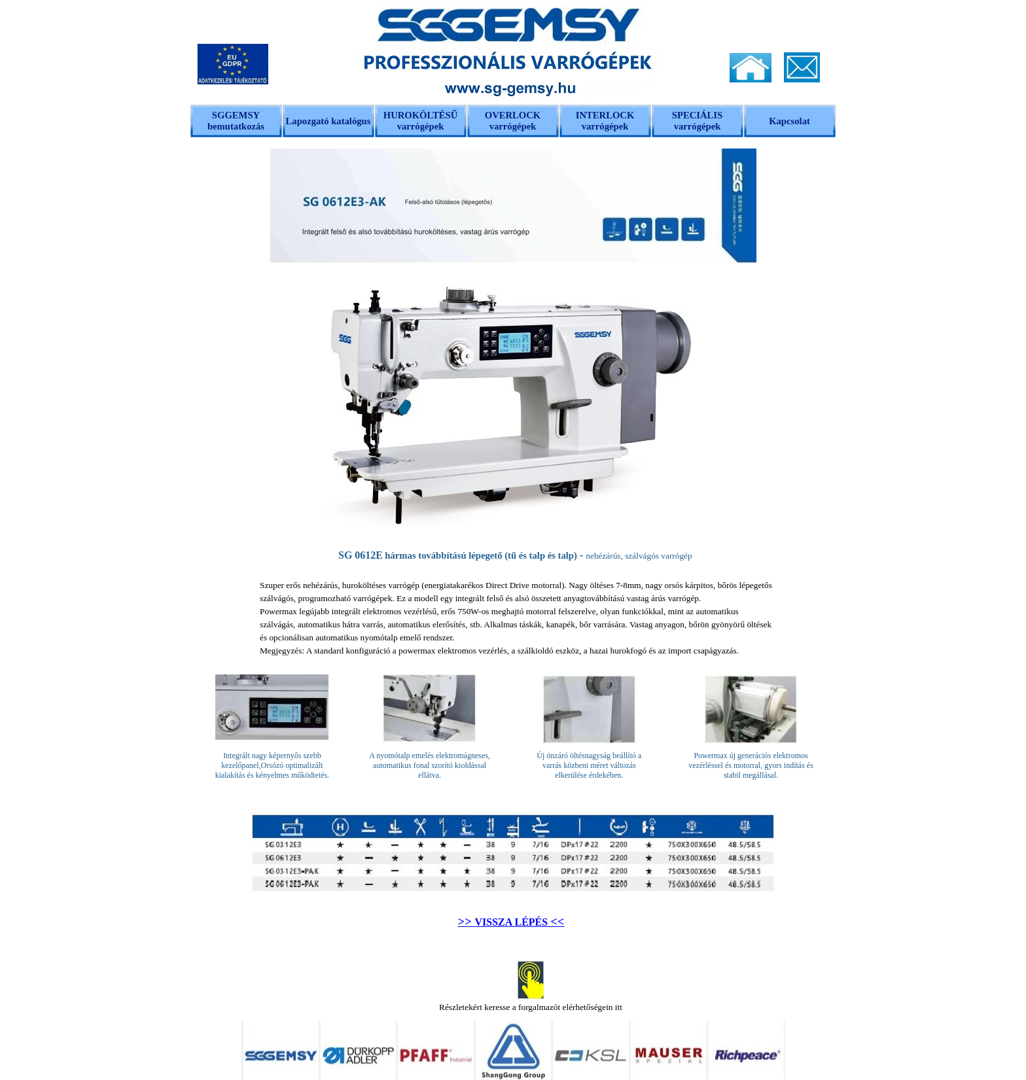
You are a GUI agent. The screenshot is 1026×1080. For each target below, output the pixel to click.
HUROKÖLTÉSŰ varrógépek (420, 120)
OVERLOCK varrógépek (513, 120)
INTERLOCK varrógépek (605, 120)
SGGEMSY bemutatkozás (235, 120)
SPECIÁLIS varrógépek (697, 120)
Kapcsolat (789, 121)
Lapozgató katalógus (328, 121)
